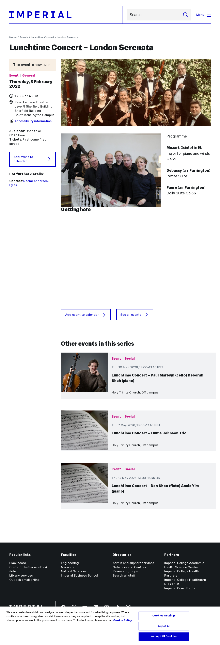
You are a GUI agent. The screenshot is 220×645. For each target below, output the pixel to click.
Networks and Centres (129, 567)
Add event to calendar (33, 159)
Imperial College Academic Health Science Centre (184, 565)
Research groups (125, 571)
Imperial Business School (79, 575)
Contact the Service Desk (28, 567)
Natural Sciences (74, 571)
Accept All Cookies (164, 636)
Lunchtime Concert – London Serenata (54, 37)
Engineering (70, 563)
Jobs (12, 571)
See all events (134, 314)
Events (24, 37)
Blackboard (17, 563)
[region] (110, 626)
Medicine (67, 567)
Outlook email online (24, 580)
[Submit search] (185, 14)
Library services (21, 575)
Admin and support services (133, 563)
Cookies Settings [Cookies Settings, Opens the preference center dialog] (164, 615)
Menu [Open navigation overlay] (203, 15)
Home (13, 37)
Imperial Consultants (179, 588)
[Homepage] (66, 15)
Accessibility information (33, 121)
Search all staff (124, 575)
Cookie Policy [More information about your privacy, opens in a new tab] (122, 620)
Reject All (163, 626)
